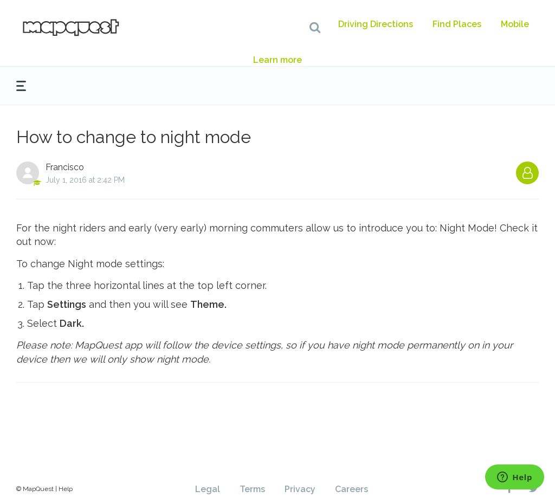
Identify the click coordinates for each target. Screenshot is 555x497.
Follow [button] (527, 173)
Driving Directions (375, 24)
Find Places (457, 24)
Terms (252, 489)
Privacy (300, 489)
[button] (315, 27)
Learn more (277, 60)
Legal (207, 489)
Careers (351, 489)
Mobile (515, 24)
